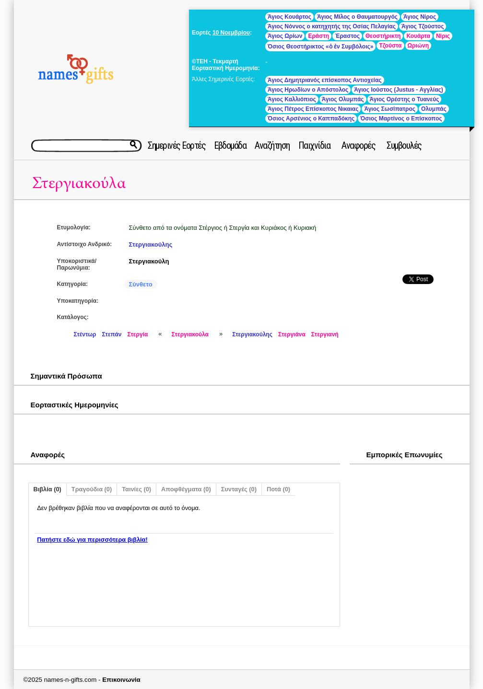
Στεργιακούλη (149, 261)
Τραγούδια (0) (91, 489)
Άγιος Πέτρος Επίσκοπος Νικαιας (313, 109)
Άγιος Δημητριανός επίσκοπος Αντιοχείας (324, 80)
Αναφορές (358, 145)
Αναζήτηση (272, 145)
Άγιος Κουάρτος (289, 16)
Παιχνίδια (314, 145)
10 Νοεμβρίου (231, 32)
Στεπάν (112, 334)
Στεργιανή (325, 334)
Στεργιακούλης (151, 244)
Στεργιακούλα (79, 183)
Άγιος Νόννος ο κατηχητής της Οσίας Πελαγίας (332, 26)
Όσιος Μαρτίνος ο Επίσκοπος (401, 118)
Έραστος (347, 36)
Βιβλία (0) (47, 489)
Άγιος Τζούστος (422, 26)
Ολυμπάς (434, 109)
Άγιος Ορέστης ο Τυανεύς (404, 99)
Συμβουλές (404, 145)
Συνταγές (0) (239, 489)
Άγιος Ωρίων (285, 36)
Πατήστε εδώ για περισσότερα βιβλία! (92, 539)
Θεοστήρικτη (383, 36)
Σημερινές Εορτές (176, 145)
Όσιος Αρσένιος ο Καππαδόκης (311, 118)
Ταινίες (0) (136, 489)
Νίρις (443, 36)
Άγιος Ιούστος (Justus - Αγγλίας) (398, 89)
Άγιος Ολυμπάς (343, 99)
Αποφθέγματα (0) (186, 489)
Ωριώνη (418, 45)
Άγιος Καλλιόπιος (292, 99)
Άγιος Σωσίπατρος (389, 109)
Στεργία (137, 334)
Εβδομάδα (230, 145)
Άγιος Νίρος (419, 16)
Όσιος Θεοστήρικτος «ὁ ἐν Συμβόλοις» (320, 46)
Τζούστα (390, 45)
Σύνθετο (141, 284)
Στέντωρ (85, 334)
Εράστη (318, 36)
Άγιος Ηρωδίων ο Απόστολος (308, 89)
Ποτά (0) (278, 489)
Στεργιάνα (292, 334)
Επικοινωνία (121, 679)
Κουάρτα (418, 36)
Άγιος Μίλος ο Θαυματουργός (357, 16)
